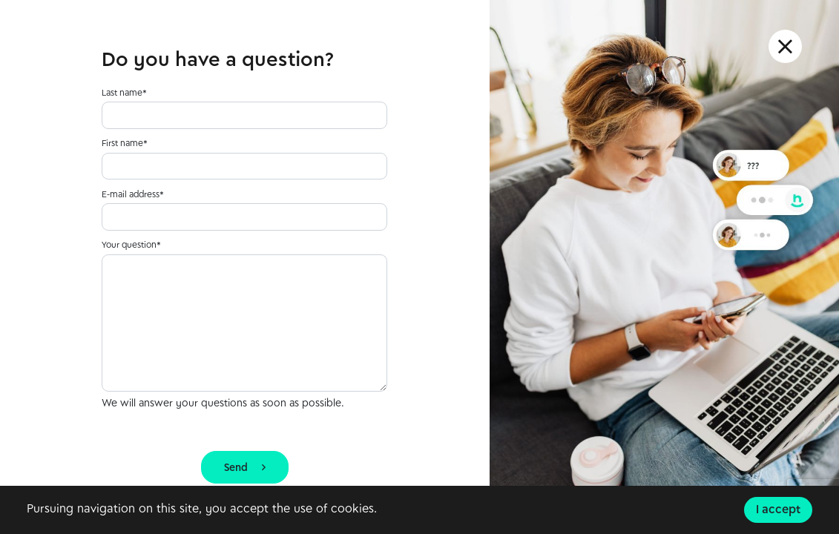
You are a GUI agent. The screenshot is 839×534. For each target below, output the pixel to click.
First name (122, 144)
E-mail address (130, 195)
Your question (129, 245)
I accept (778, 510)
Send (245, 469)
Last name (122, 93)
